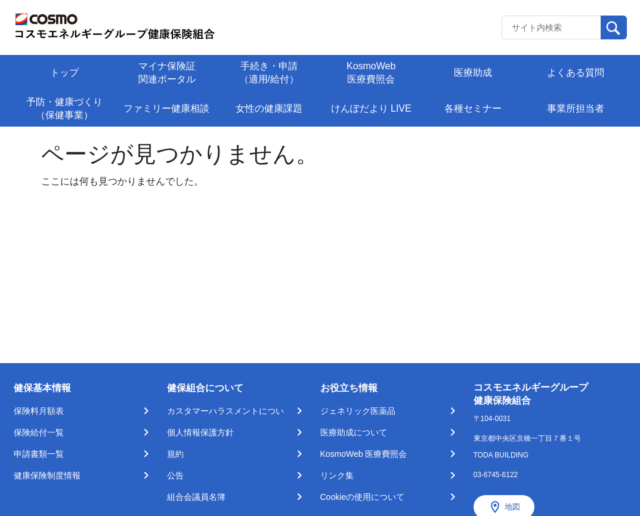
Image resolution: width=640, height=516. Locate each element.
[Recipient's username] (551, 27)
